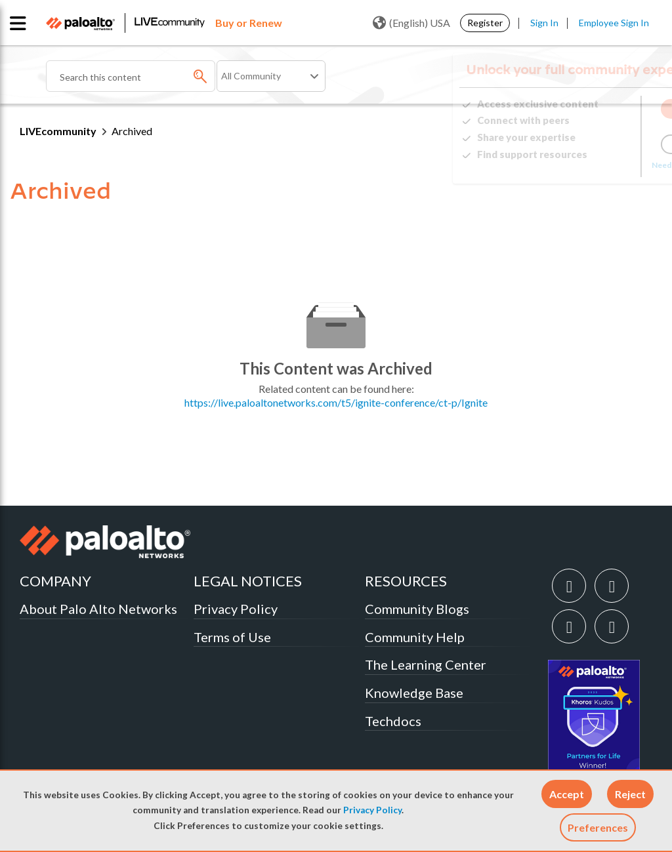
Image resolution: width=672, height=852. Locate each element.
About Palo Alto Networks (98, 609)
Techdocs (393, 721)
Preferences (598, 827)
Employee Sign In (614, 22)
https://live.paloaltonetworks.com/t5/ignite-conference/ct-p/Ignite (336, 402)
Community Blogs (417, 609)
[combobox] (130, 76)
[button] (566, 794)
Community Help (415, 637)
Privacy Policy (372, 810)
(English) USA (411, 23)
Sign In (544, 22)
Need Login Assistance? (593, 165)
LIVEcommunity (58, 131)
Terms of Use (232, 637)
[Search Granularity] (271, 76)
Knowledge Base (414, 692)
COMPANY (55, 581)
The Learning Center (425, 664)
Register (485, 22)
